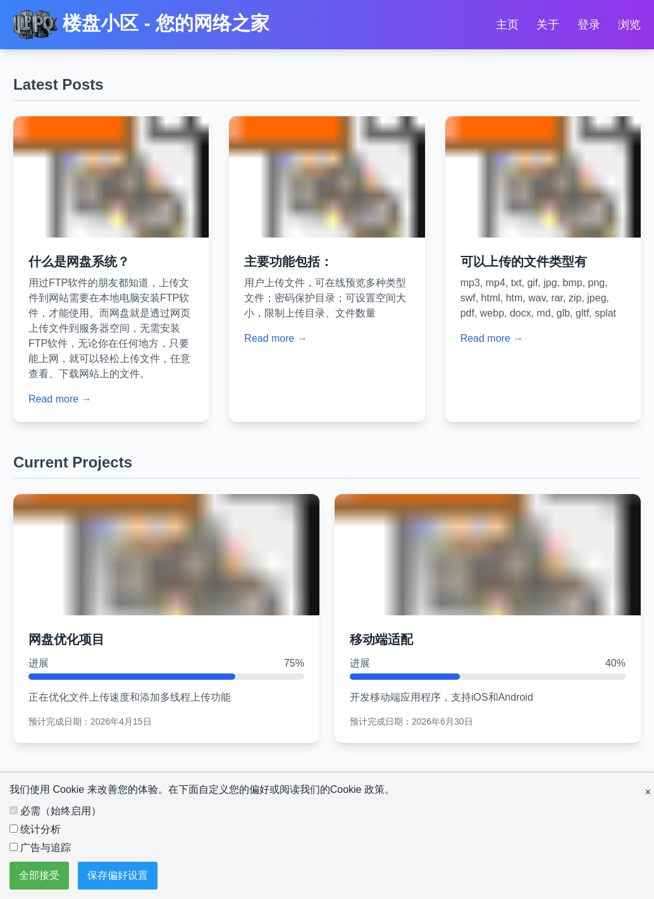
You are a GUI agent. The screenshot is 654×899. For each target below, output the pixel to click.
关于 (547, 24)
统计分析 (35, 829)
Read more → (60, 399)
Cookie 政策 (357, 789)
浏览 (629, 24)
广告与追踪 (40, 847)
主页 (507, 24)
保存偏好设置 (117, 875)
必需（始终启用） (55, 810)
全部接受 (39, 875)
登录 (588, 24)
